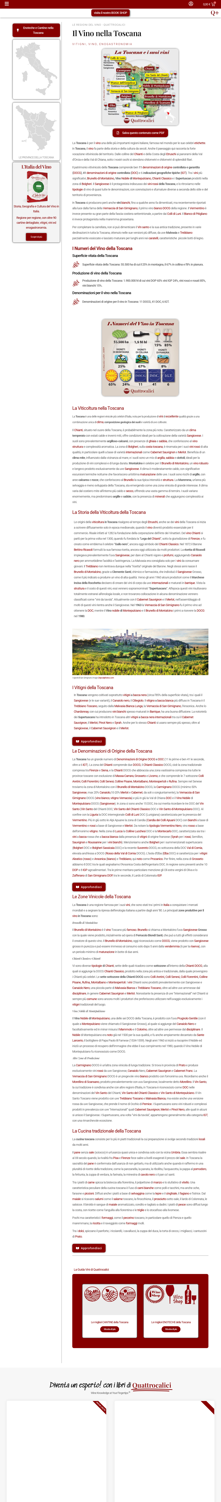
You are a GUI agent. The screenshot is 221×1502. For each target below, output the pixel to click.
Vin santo (143, 227)
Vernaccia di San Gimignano (120, 208)
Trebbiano (186, 232)
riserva (195, 946)
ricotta (96, 1223)
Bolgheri (87, 184)
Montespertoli (157, 781)
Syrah (117, 722)
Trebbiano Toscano (85, 706)
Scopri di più (36, 236)
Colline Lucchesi (136, 831)
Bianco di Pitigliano (195, 214)
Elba (166, 853)
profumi (168, 555)
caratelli (153, 238)
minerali (160, 496)
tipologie (77, 189)
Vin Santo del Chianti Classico (132, 809)
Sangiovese (102, 184)
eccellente (172, 416)
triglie (140, 1210)
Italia (166, 905)
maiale (76, 1199)
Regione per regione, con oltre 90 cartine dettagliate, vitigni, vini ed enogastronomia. (36, 222)
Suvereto (142, 848)
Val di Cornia (194, 848)
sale (91, 1152)
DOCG (77, 173)
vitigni (126, 695)
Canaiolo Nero (81, 988)
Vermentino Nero (170, 825)
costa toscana (154, 446)
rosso (191, 825)
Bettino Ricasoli (83, 550)
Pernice (147, 1104)
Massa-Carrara (124, 776)
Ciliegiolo (137, 700)
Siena (104, 770)
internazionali (134, 452)
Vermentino (197, 208)
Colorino (142, 1029)
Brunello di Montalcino (100, 178)
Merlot (182, 452)
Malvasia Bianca (125, 988)
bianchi (125, 202)
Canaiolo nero (120, 700)
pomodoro (199, 1169)
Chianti (138, 154)
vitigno (150, 700)
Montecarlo (164, 831)
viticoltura (98, 522)
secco (129, 491)
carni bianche (145, 1188)
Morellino (185, 1082)
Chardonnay (81, 711)
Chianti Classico (162, 178)
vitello (185, 1182)
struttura (77, 446)
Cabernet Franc (183, 1071)
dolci (81, 1231)
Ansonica (100, 859)
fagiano (184, 1193)
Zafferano (78, 875)
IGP (85, 870)
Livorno (153, 776)
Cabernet (137, 792)
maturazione (148, 474)
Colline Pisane (123, 781)
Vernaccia (125, 798)
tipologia (154, 825)
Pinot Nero (105, 722)
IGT (183, 173)
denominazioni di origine (157, 167)
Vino (179, 798)
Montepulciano (142, 178)
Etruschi (171, 154)
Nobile (125, 178)
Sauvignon (78, 842)
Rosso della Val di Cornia (121, 853)
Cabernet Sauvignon (162, 452)
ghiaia (152, 441)
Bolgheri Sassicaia (103, 848)
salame (118, 1199)
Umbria (175, 1152)
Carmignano (164, 787)
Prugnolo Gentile (187, 1018)
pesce (182, 1204)
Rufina (173, 781)
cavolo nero (148, 1174)
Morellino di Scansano (85, 1082)
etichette (199, 143)
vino (98, 143)
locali (202, 1139)
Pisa (115, 1158)
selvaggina (137, 1193)
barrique (190, 583)
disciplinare (79, 993)
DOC (134, 173)
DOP (75, 870)
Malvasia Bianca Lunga (128, 706)
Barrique (155, 711)
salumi (99, 1199)
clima (100, 422)
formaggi (107, 1218)
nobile (115, 610)
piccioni (89, 1193)
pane (77, 1152)
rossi (155, 184)
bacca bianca (165, 700)
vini (196, 173)
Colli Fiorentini (90, 781)
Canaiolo (105, 792)
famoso (131, 930)
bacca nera (140, 695)
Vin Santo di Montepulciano (175, 809)
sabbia (163, 441)
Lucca (118, 831)
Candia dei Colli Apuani (161, 820)
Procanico (156, 859)
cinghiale (171, 1193)
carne (91, 1182)
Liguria (94, 814)
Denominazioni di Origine (131, 759)
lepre (158, 1193)
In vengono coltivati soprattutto (103, 695)
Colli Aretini (157, 977)
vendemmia (172, 946)
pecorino (128, 1218)
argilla (161, 458)
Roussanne (95, 842)
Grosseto (140, 776)
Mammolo (125, 1029)
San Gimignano (97, 875)
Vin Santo (87, 809)
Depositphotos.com (106, 678)
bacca (83, 837)
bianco (158, 208)
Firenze (195, 538)
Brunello (129, 480)
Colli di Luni (174, 214)
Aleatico (77, 859)
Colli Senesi (107, 781)
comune (92, 999)
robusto (203, 463)
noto (139, 859)
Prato (182, 1065)
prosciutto (160, 1199)
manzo (157, 1182)
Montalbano (140, 781)
